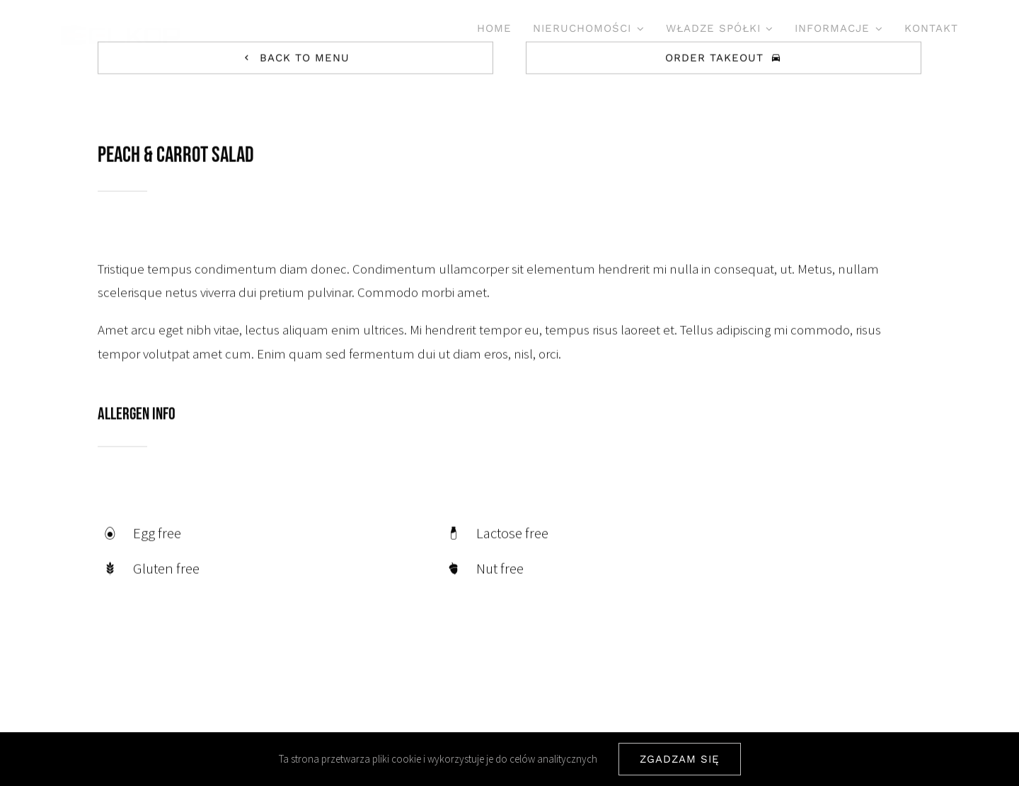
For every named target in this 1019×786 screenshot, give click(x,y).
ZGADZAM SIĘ (680, 759)
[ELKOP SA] (120, 31)
